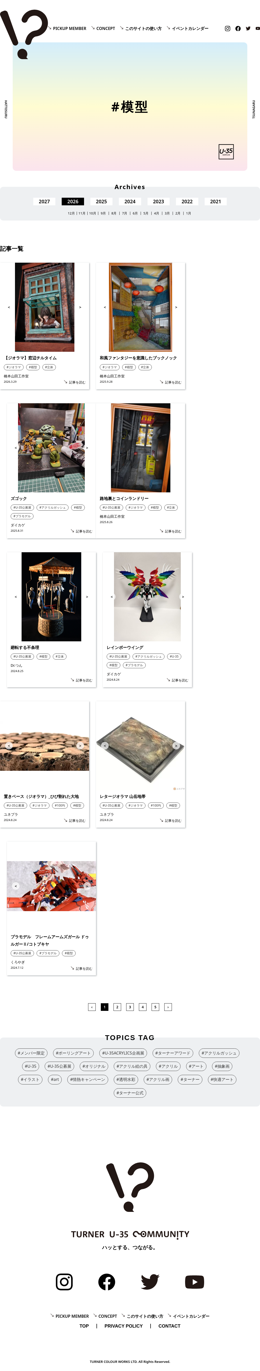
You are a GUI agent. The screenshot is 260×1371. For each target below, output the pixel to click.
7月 (124, 213)
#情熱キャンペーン (87, 1079)
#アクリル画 (158, 1079)
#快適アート (222, 1079)
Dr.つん (16, 665)
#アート (196, 1066)
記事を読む (77, 382)
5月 (146, 213)
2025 (101, 201)
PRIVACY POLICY (124, 1326)
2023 (158, 201)
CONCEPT (105, 28)
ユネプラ (11, 814)
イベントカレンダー (190, 28)
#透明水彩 (126, 1079)
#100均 (60, 805)
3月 (167, 213)
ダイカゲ (18, 525)
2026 (72, 201)
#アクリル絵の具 (132, 1066)
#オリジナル (94, 1066)
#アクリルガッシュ (52, 507)
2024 (129, 201)
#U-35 (174, 656)
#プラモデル (22, 516)
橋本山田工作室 (18, 376)
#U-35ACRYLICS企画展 (123, 1053)
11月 (82, 213)
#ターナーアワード (172, 1053)
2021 (215, 201)
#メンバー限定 (31, 1053)
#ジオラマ (14, 367)
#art (55, 1079)
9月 (103, 213)
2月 (178, 213)
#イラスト (30, 1079)
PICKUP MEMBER (69, 28)
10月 (92, 213)
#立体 (49, 367)
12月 (71, 213)
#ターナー (190, 1079)
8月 (114, 213)
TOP (84, 1326)
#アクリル (168, 1066)
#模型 (33, 367)
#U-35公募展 (22, 507)
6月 (135, 213)
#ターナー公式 (130, 1093)
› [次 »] (168, 1007)
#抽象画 (222, 1066)
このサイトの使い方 (143, 28)
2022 (187, 201)
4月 (156, 213)
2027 (44, 201)
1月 (188, 213)
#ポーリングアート (73, 1053)
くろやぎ (18, 962)
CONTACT (169, 1326)
